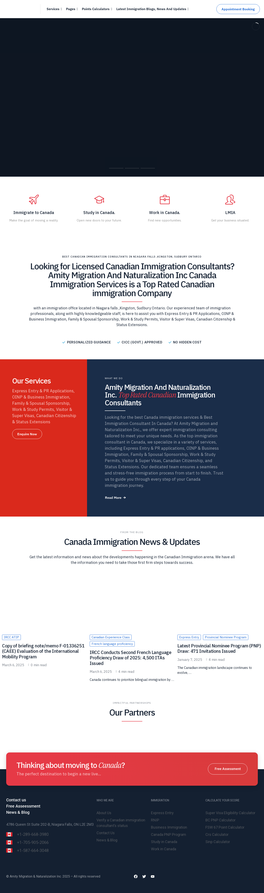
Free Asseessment (23, 806)
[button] (27, 434)
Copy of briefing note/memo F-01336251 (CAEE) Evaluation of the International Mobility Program (43, 651)
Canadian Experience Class (111, 637)
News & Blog (17, 812)
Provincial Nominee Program (225, 637)
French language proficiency (112, 644)
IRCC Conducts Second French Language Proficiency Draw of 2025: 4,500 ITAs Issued (130, 657)
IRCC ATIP (11, 637)
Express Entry (189, 637)
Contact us (16, 799)
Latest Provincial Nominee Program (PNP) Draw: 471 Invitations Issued (219, 648)
